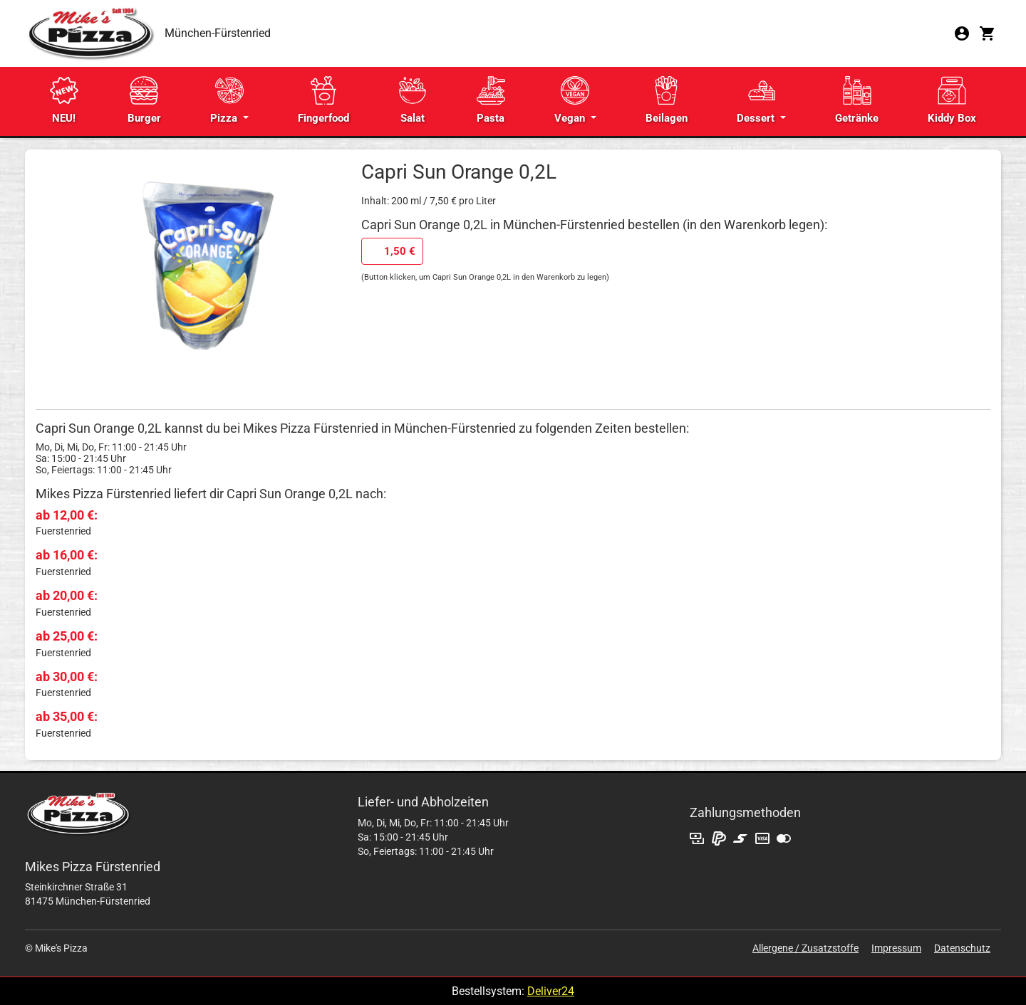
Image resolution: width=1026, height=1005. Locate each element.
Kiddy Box (952, 100)
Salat (412, 100)
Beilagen (667, 100)
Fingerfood (323, 100)
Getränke (857, 100)
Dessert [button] (757, 100)
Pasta (491, 100)
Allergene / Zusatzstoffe (805, 948)
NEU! (64, 100)
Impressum (896, 948)
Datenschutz (962, 948)
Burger (144, 100)
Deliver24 (550, 991)
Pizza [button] (227, 100)
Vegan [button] (571, 100)
